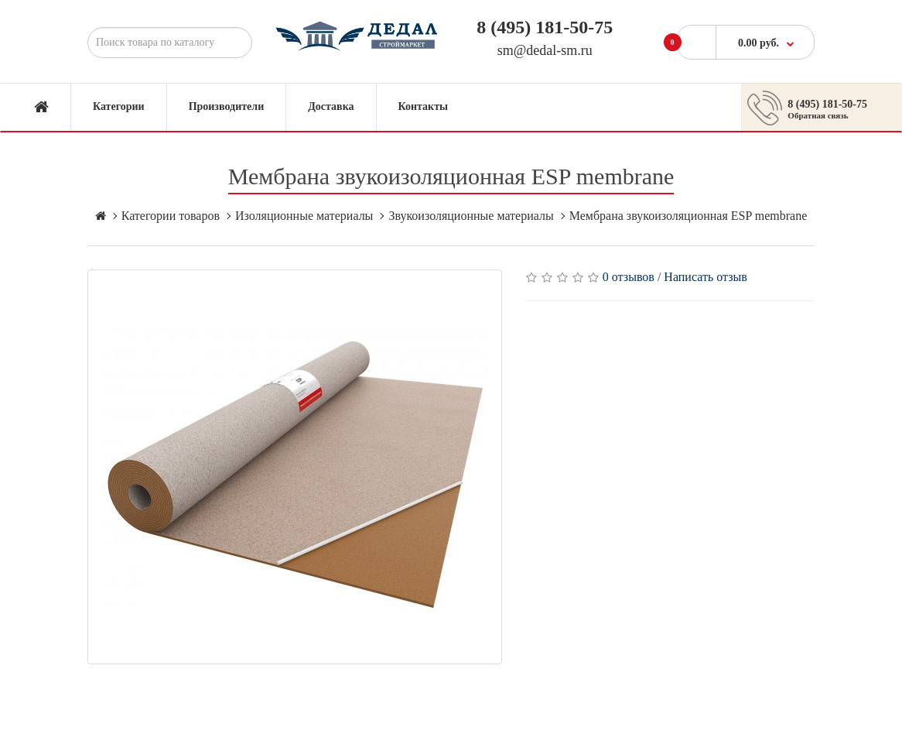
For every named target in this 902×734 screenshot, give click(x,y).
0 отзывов (628, 276)
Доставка (331, 106)
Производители (227, 106)
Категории (119, 106)
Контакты (423, 106)
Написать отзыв (705, 276)
